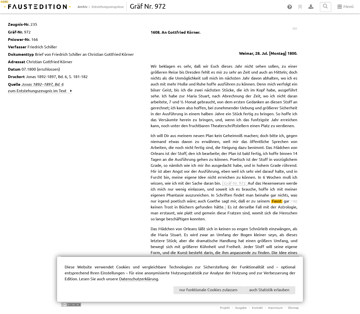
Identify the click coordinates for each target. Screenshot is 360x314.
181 (294, 28)
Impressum (275, 308)
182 (294, 201)
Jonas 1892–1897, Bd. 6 (42, 84)
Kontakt (257, 308)
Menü (345, 7)
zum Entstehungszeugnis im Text (40, 91)
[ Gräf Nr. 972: (235, 183)
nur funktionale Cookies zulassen (208, 290)
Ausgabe (241, 308)
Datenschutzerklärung (138, 279)
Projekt (225, 308)
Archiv (82, 6)
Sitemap (293, 308)
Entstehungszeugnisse (108, 6)
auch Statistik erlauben (269, 290)
